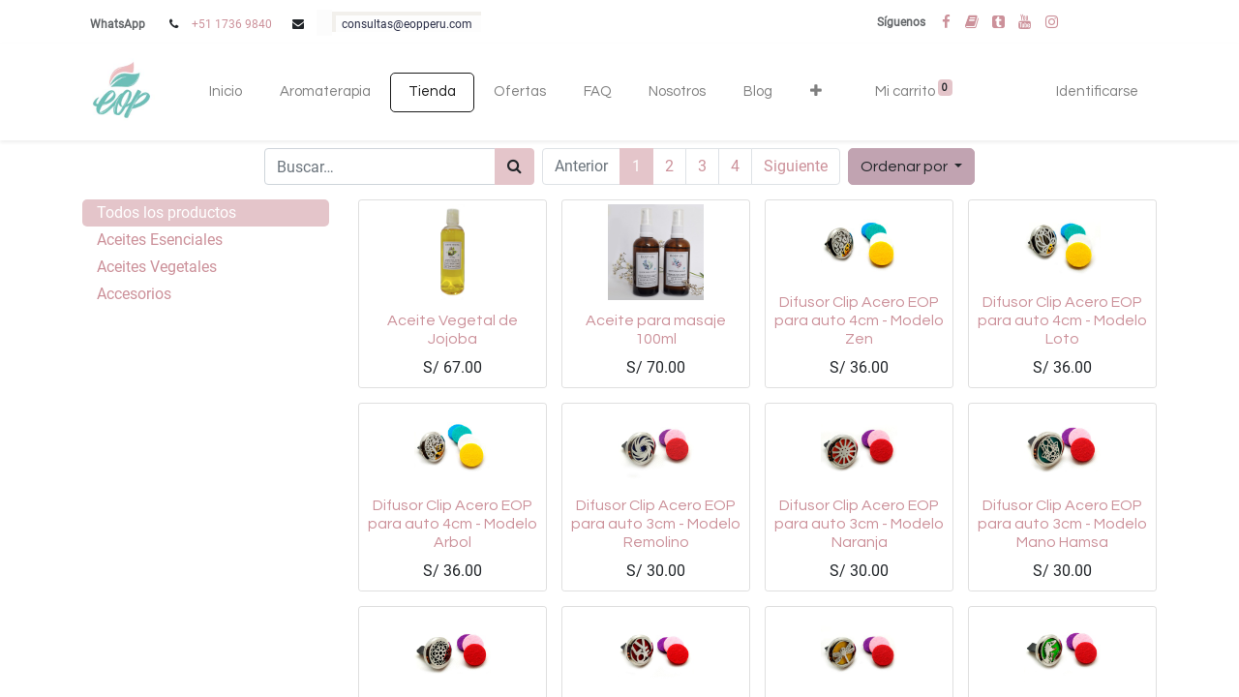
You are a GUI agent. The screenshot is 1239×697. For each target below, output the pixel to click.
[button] (815, 92)
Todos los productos (166, 212)
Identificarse (1097, 91)
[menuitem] (226, 92)
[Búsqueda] (514, 166)
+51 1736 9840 (232, 24)
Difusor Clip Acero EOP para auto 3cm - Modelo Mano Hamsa (1062, 524)
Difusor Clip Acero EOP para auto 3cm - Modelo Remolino (655, 524)
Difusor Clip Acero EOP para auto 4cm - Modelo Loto (1062, 320)
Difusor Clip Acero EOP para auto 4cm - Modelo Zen (859, 320)
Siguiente (796, 166)
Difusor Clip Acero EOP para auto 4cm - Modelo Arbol (452, 524)
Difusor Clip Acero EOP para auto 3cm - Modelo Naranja (859, 524)
